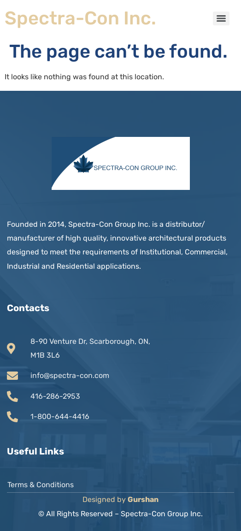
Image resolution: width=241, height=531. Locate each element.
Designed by (120, 499)
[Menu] (221, 18)
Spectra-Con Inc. (80, 18)
